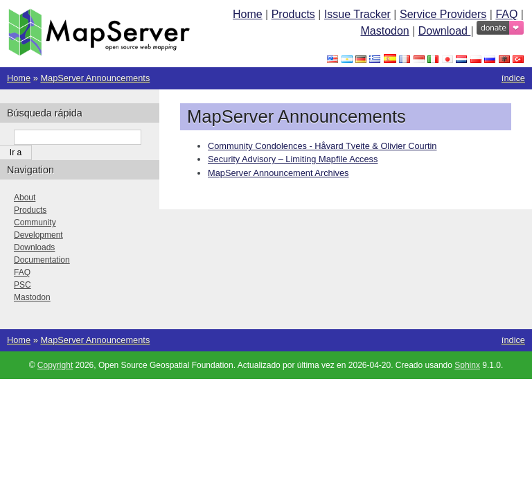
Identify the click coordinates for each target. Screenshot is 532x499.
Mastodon (384, 31)
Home (248, 14)
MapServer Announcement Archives (278, 173)
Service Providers (443, 14)
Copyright (55, 365)
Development (38, 235)
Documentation (42, 260)
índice (513, 78)
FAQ (506, 14)
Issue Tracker (357, 14)
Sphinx (467, 365)
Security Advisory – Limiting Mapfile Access (293, 159)
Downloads (34, 247)
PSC (22, 285)
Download (444, 31)
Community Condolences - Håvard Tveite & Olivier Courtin (322, 146)
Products (293, 14)
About (24, 197)
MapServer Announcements (95, 78)
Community (35, 222)
